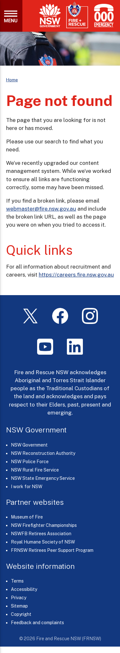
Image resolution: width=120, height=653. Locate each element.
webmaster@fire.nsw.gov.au (41, 209)
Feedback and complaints (37, 622)
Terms (17, 581)
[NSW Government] (50, 15)
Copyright (21, 614)
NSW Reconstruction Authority (43, 453)
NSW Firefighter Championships (44, 525)
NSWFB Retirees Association (41, 533)
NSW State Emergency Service (43, 478)
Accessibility (24, 589)
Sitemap (19, 606)
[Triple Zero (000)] (103, 15)
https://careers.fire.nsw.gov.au (76, 274)
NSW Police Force (30, 461)
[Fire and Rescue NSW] (77, 15)
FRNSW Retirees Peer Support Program (52, 550)
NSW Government (29, 444)
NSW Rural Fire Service (35, 469)
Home (12, 79)
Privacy (18, 597)
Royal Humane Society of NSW (43, 541)
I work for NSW (26, 486)
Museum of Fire (27, 517)
